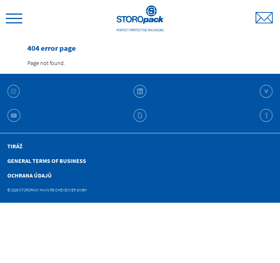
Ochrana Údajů (29, 175)
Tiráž (15, 146)
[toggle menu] (14, 17)
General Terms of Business (46, 160)
